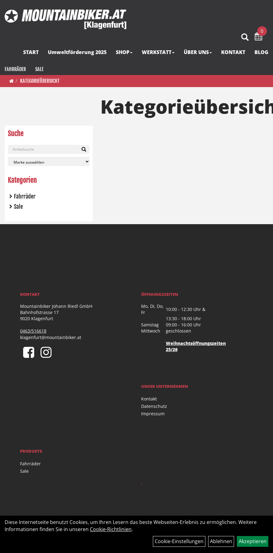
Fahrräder (15, 69)
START (31, 52)
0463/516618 (33, 331)
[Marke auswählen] (49, 161)
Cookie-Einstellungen (179, 541)
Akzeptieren (253, 541)
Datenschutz (154, 406)
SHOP (124, 52)
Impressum (153, 414)
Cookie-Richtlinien (111, 529)
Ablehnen (221, 541)
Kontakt (149, 399)
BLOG (261, 52)
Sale (39, 69)
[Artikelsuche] (245, 37)
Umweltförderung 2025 (77, 52)
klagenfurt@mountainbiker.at (50, 337)
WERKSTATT (158, 52)
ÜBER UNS (198, 52)
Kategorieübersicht (40, 81)
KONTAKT (233, 52)
